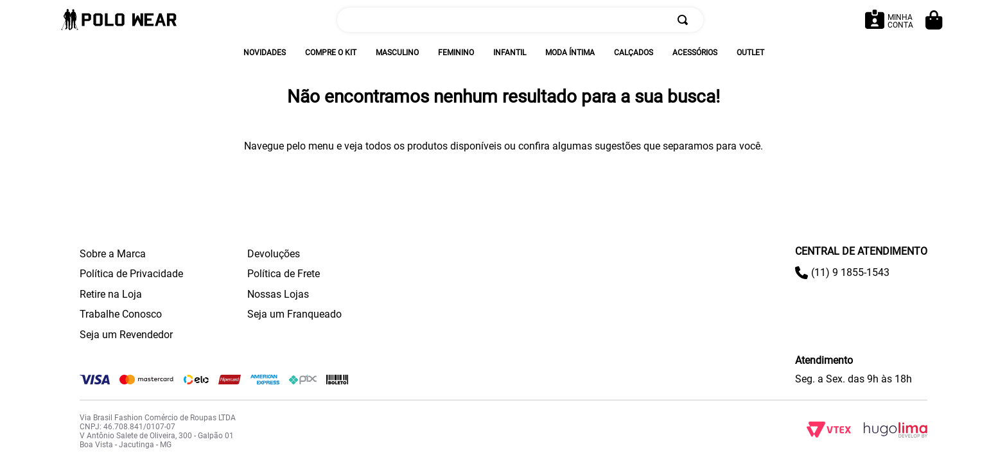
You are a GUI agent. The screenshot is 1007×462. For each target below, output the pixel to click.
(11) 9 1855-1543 (850, 272)
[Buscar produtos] (685, 20)
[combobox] (520, 20)
